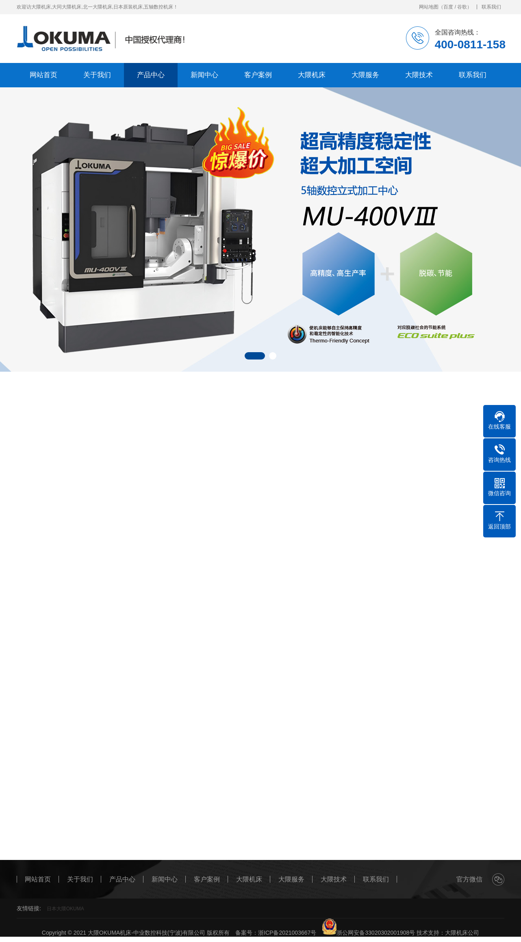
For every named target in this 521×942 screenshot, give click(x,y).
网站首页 (43, 75)
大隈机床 (312, 75)
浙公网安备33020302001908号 (368, 932)
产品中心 (151, 75)
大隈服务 (365, 75)
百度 (448, 7)
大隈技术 (419, 75)
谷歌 (462, 7)
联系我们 (491, 7)
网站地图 (429, 7)
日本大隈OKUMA (65, 909)
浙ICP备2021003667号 (287, 932)
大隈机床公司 (462, 932)
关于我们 (97, 75)
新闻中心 (204, 75)
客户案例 (258, 75)
